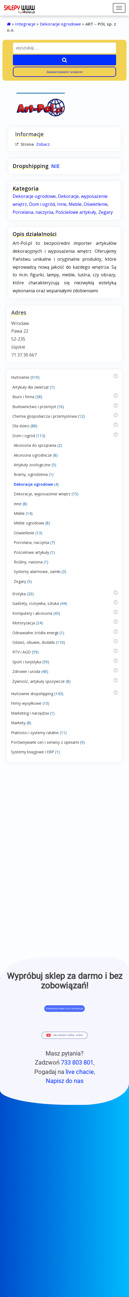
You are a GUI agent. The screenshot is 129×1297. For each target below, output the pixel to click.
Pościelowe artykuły (31, 552)
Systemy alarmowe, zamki (37, 571)
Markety (18, 722)
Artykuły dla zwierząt (30, 387)
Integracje (25, 24)
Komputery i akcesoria (32, 613)
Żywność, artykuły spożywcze (38, 681)
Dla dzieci (20, 425)
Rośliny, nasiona (28, 562)
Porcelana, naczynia (31, 542)
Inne (17, 503)
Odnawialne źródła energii (35, 632)
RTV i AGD (21, 652)
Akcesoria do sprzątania (35, 445)
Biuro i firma (23, 396)
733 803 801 (77, 1062)
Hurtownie (20, 377)
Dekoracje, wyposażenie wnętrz (42, 493)
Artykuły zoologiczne (32, 464)
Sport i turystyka (26, 661)
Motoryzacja (23, 622)
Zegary (20, 581)
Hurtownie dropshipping (32, 693)
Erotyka (19, 593)
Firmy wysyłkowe (26, 703)
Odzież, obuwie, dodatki (33, 642)
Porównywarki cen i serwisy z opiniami (45, 742)
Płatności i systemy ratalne (35, 732)
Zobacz (43, 144)
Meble (19, 513)
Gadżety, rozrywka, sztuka (35, 603)
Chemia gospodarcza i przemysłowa (44, 416)
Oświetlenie (24, 532)
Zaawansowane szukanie (64, 72)
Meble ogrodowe (29, 523)
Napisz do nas (64, 1080)
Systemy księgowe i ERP (32, 751)
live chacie (80, 1071)
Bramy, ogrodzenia (31, 474)
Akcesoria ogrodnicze (33, 455)
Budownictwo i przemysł (34, 406)
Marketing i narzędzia (30, 713)
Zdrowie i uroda (26, 671)
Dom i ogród (23, 435)
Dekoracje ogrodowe (60, 24)
